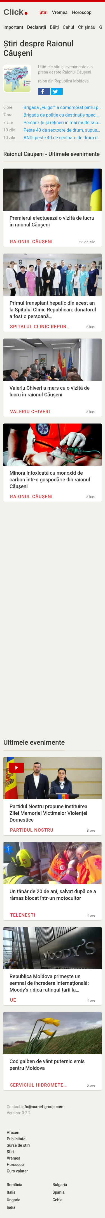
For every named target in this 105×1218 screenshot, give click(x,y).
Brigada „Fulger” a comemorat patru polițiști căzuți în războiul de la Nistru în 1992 (63, 107)
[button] (44, 91)
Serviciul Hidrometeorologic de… (40, 1085)
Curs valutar (17, 1171)
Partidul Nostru (31, 830)
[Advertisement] (52, 567)
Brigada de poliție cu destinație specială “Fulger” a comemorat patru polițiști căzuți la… (63, 115)
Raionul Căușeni (31, 241)
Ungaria (13, 1200)
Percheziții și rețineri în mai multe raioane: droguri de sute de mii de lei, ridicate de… (63, 122)
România (14, 1184)
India (11, 1207)
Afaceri (13, 1132)
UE (13, 1000)
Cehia (58, 1200)
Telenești (22, 915)
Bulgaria (60, 1184)
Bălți (54, 27)
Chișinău (86, 27)
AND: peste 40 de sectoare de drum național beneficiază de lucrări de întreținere (63, 137)
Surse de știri (18, 1145)
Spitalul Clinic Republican (40, 326)
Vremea (59, 12)
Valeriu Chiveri (30, 411)
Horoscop (82, 12)
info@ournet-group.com (42, 1107)
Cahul (68, 27)
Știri (43, 12)
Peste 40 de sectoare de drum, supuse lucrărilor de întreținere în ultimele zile (63, 130)
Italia (11, 1192)
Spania (59, 1192)
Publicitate (16, 1139)
